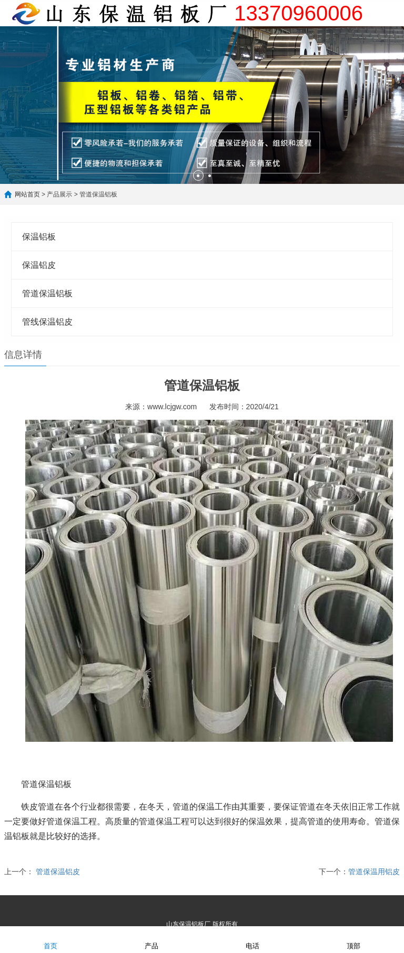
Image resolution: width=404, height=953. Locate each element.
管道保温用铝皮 (374, 871)
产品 (151, 939)
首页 (50, 939)
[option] (202, 105)
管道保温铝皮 (58, 871)
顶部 (353, 939)
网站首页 (27, 194)
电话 (252, 939)
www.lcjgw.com (172, 406)
